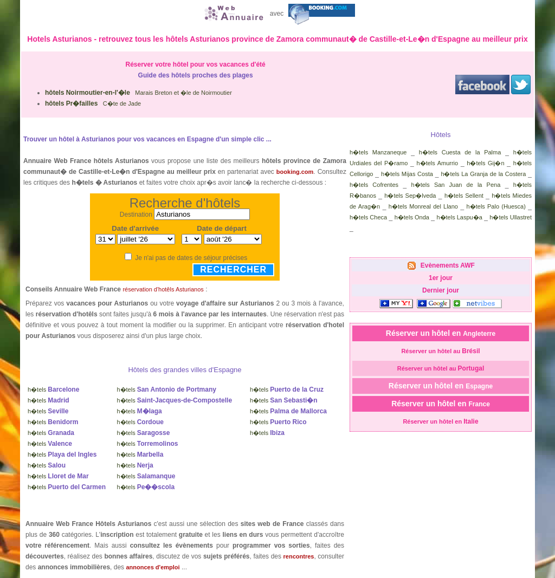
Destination (136, 214)
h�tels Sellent (463, 195)
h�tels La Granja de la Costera (483, 174)
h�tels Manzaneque (378, 152)
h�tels (53, 389)
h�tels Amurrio (438, 163)
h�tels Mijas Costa (407, 174)
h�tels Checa (368, 217)
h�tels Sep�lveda (410, 195)
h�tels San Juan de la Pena (456, 184)
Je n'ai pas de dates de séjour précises (191, 258)
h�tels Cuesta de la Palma (460, 152)
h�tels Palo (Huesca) (496, 206)
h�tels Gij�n (485, 163)
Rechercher (233, 269)
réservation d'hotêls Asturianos (162, 289)
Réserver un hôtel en (440, 333)
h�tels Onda (412, 217)
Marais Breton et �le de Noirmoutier (138, 92)
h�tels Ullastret (510, 217)
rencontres (298, 556)
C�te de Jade (93, 103)
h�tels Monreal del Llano (423, 206)
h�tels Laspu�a (459, 217)
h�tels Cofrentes (374, 184)
